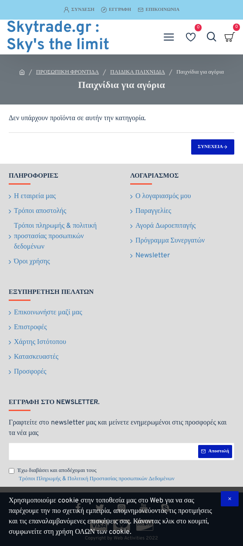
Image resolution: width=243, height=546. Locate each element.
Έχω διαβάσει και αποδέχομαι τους (92, 475)
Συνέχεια (210, 147)
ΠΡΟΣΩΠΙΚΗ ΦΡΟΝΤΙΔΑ (67, 72)
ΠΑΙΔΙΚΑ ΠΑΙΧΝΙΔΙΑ (137, 72)
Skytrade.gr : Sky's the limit (58, 37)
